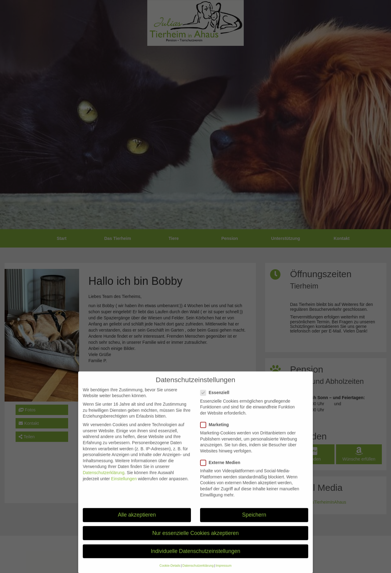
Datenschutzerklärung (103, 478)
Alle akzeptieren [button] (137, 521)
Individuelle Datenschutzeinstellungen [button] (195, 557)
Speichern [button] (254, 521)
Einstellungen (124, 484)
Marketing (216, 430)
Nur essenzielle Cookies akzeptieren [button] (195, 539)
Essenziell (216, 398)
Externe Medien (222, 468)
